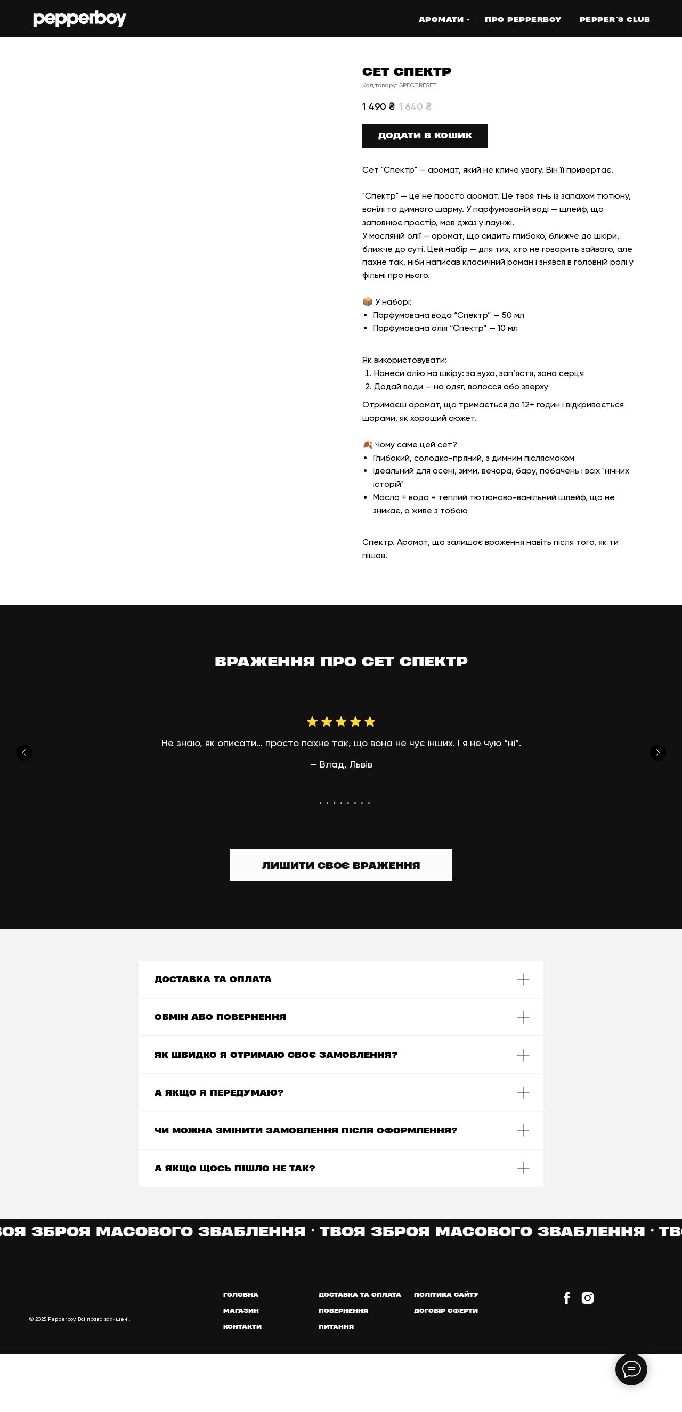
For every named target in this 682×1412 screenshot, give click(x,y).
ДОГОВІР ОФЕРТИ (446, 1311)
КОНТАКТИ (242, 1327)
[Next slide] (658, 753)
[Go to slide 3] (327, 803)
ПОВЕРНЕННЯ (343, 1311)
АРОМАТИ (441, 19)
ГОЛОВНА (240, 1295)
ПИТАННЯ (336, 1327)
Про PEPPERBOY (523, 19)
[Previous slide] (24, 753)
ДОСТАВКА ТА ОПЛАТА (360, 1295)
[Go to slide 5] (341, 803)
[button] (341, 865)
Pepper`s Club (615, 19)
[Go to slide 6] (348, 803)
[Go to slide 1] (313, 803)
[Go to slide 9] (369, 803)
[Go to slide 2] (320, 803)
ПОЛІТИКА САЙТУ (446, 1295)
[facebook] (566, 1302)
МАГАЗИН (241, 1311)
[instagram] (587, 1302)
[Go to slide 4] (334, 803)
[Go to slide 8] (362, 803)
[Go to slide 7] (355, 803)
